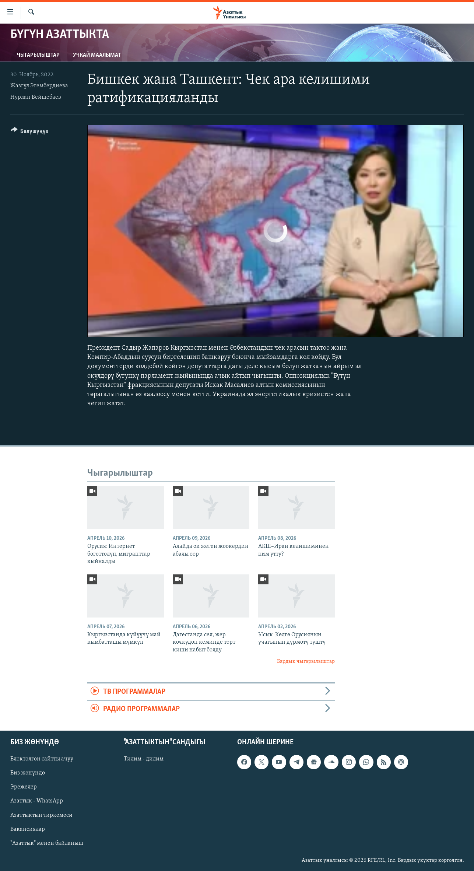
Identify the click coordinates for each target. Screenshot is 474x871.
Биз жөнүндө (27, 773)
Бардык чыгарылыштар (306, 661)
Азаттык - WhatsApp (36, 801)
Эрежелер (23, 787)
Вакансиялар (27, 829)
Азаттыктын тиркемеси (41, 815)
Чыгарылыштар (38, 55)
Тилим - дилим (144, 759)
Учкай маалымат (97, 55)
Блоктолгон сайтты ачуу (41, 759)
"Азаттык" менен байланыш (46, 843)
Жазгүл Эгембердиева (39, 86)
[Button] (30, 132)
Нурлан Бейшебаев (35, 97)
